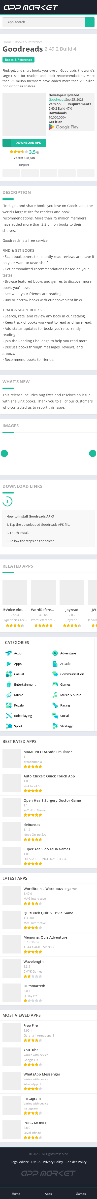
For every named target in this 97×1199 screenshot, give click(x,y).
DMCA (35, 1162)
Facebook (11, 173)
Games (81, 1194)
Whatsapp (85, 173)
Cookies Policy (76, 1162)
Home (7, 42)
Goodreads (57, 99)
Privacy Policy (53, 1162)
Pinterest (48, 173)
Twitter (30, 173)
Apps (48, 1194)
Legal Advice (20, 1162)
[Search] (48, 22)
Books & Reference (28, 42)
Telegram (67, 173)
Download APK (21, 143)
